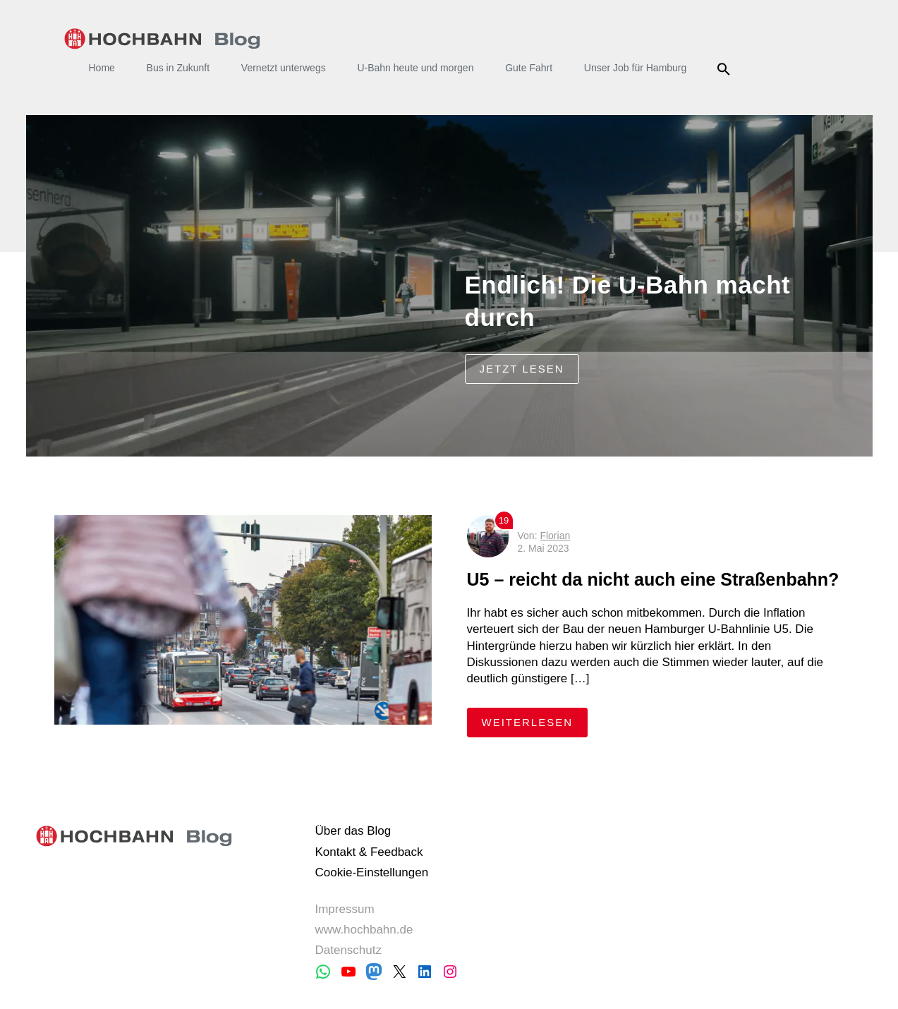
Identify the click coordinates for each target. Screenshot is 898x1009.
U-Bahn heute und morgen (415, 67)
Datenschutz (348, 950)
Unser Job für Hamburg (635, 67)
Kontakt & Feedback (369, 852)
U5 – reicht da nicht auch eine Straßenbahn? (655, 579)
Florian (555, 535)
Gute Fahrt (528, 67)
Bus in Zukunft (178, 67)
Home (102, 67)
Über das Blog (353, 831)
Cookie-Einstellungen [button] (371, 872)
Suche (725, 69)
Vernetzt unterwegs (283, 67)
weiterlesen (535, 721)
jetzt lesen (522, 369)
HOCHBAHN (162, 38)
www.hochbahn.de (364, 929)
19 (504, 520)
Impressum (344, 909)
